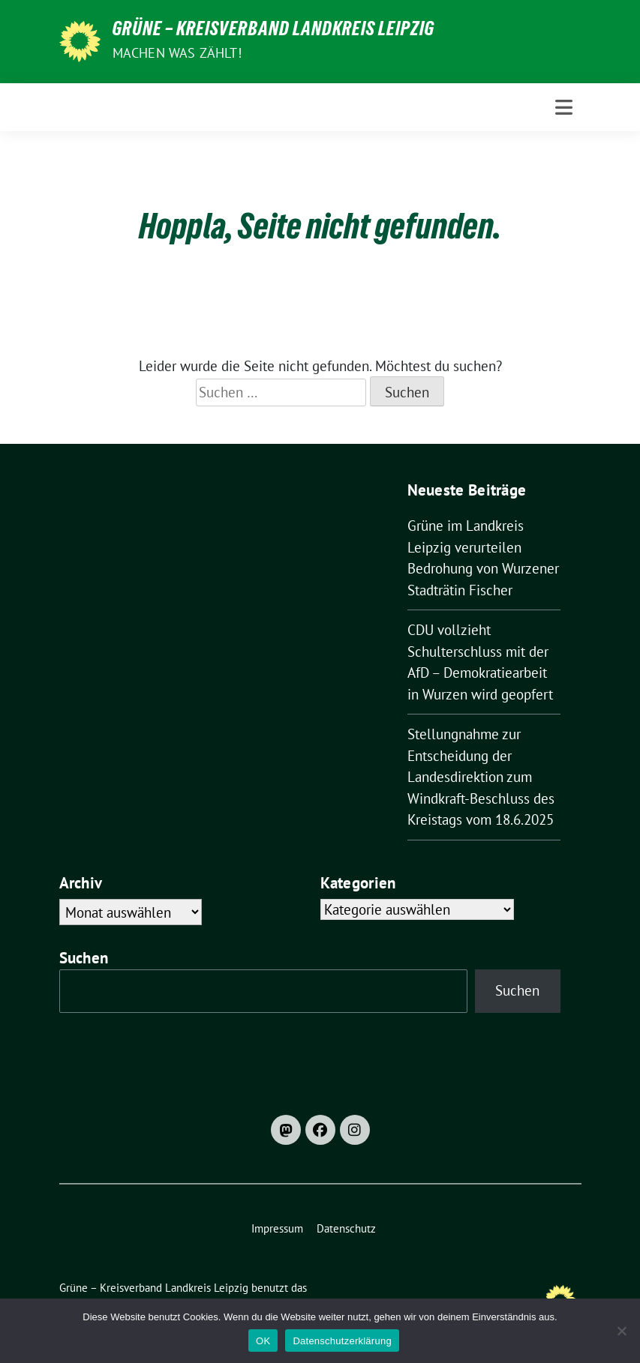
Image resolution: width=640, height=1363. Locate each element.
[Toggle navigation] (563, 107)
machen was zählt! (177, 52)
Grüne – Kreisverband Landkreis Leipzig (273, 31)
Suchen (84, 958)
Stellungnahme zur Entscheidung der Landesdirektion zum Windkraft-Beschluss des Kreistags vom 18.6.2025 (480, 776)
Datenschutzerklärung (342, 1341)
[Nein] (621, 1330)
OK (263, 1341)
